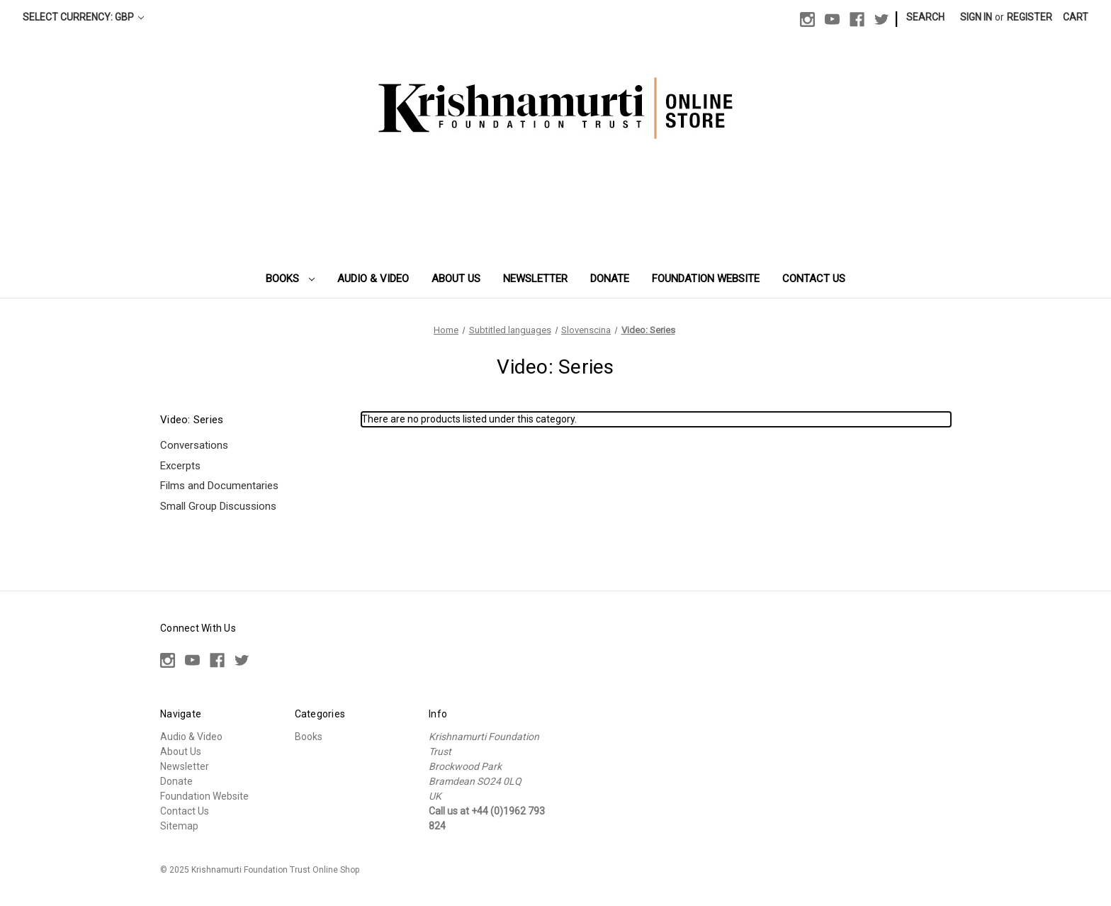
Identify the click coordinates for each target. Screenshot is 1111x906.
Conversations (194, 445)
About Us (456, 278)
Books (290, 278)
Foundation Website (706, 278)
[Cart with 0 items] (1075, 17)
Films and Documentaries (219, 485)
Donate (609, 278)
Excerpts (180, 465)
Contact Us (813, 278)
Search (925, 17)
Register (1029, 17)
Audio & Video (373, 278)
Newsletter (535, 278)
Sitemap (179, 826)
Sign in (976, 17)
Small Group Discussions (218, 506)
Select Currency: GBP (83, 17)
